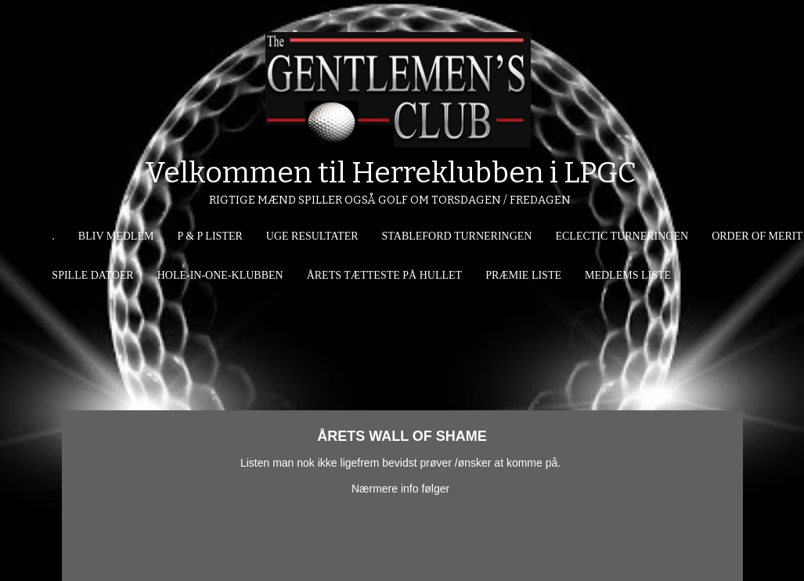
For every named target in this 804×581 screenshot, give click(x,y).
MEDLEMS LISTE (628, 275)
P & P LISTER (209, 236)
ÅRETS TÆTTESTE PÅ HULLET (384, 275)
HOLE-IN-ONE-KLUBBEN (220, 275)
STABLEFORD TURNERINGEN (457, 236)
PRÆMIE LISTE (523, 275)
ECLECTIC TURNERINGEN (621, 236)
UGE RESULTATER (312, 236)
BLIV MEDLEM (116, 236)
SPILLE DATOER (92, 275)
